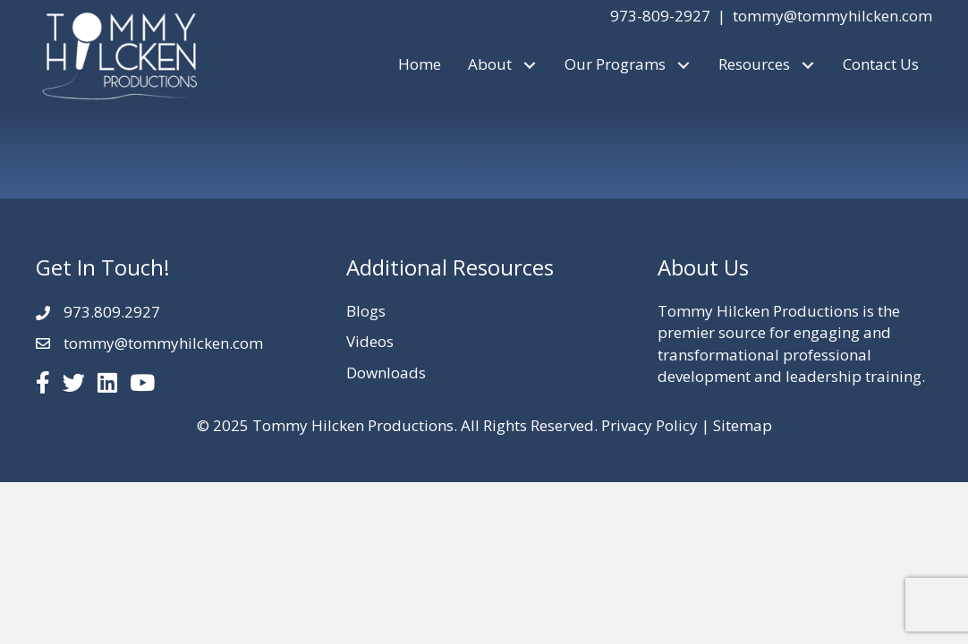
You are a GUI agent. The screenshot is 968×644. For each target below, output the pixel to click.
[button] (529, 65)
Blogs (366, 311)
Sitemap (742, 425)
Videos (370, 341)
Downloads (386, 372)
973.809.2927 (112, 311)
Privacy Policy (649, 425)
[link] (419, 65)
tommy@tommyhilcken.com (832, 15)
